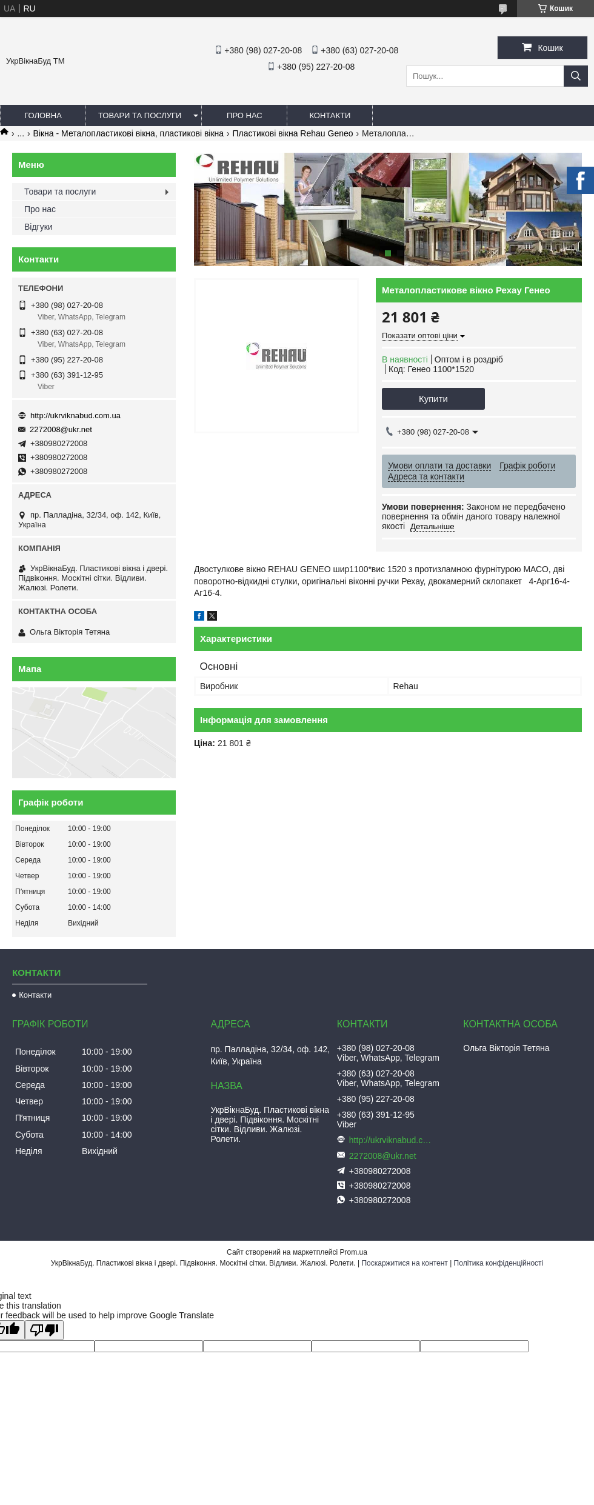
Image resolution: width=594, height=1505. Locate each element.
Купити (433, 398)
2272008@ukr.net (61, 429)
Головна (43, 115)
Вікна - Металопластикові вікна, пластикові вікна (128, 133)
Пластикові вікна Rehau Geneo (293, 133)
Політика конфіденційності (499, 1263)
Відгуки (38, 227)
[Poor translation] (44, 1330)
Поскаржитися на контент (404, 1263)
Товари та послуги (139, 115)
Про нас (244, 115)
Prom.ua (353, 1252)
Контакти (329, 115)
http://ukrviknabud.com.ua (75, 415)
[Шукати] (576, 76)
